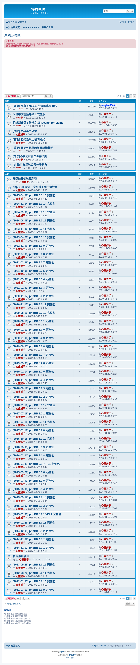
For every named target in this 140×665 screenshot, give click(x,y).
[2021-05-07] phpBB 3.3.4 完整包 (33, 279)
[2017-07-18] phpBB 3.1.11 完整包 (34, 421)
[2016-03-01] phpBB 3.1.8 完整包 (33, 455)
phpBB (62, 652)
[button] (134, 96)
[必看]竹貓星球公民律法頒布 (30, 164)
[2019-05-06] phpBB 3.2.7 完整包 (33, 354)
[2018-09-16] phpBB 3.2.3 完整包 (33, 388)
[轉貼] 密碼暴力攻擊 (25, 131)
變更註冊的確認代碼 (25, 178)
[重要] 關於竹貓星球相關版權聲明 (33, 147)
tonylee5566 (108, 105)
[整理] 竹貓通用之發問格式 (29, 139)
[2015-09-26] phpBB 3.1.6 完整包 (33, 472)
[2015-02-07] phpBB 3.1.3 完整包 (33, 505)
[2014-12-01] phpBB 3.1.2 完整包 (33, 531)
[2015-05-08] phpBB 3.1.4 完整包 (33, 489)
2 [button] (130, 96)
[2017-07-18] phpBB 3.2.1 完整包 (33, 413)
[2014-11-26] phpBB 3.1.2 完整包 (33, 539)
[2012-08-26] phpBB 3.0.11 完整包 (34, 572)
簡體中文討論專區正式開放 (29, 114)
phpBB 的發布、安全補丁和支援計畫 (35, 187)
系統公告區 (12, 35)
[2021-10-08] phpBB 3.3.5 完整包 (33, 270)
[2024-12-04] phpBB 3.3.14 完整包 (34, 203)
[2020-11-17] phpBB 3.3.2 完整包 (33, 296)
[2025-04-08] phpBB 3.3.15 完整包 (34, 195)
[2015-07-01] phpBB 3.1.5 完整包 (33, 480)
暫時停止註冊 (21, 556)
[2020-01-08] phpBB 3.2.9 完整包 (33, 338)
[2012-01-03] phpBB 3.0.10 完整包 (34, 581)
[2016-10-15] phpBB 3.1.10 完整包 (34, 438)
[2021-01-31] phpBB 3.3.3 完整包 (33, 287)
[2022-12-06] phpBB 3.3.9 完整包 (33, 245)
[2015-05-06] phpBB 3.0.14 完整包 (34, 497)
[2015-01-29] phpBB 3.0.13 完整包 (34, 522)
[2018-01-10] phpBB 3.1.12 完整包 (34, 405)
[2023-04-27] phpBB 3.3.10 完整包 (34, 237)
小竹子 (19, 109)
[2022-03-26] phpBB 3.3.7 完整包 (33, 262)
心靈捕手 (106, 114)
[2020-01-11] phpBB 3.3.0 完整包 (33, 329)
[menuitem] (22, 22)
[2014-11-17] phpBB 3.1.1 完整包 (33, 547)
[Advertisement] (70, 71)
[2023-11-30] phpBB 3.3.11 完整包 (34, 228)
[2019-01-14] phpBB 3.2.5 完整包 (33, 371)
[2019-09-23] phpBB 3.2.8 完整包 (33, 346)
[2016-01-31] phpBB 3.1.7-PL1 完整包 (36, 463)
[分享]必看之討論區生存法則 (30, 156)
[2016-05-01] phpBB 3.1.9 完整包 (33, 447)
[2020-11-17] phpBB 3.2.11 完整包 (34, 304)
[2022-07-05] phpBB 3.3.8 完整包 (33, 254)
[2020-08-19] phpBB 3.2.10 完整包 (34, 312)
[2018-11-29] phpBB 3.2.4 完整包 (33, 380)
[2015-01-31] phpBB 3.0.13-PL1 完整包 (37, 514)
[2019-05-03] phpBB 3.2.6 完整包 (33, 363)
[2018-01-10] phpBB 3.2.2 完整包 (33, 396)
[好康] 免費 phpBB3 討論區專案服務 (35, 105)
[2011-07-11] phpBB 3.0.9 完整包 (33, 589)
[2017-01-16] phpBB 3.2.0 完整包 (33, 430)
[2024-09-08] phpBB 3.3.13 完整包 (34, 212)
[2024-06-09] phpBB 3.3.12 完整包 (34, 220)
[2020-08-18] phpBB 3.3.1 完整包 (33, 321)
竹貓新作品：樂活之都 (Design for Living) (38, 122)
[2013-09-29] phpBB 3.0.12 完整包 (34, 564)
